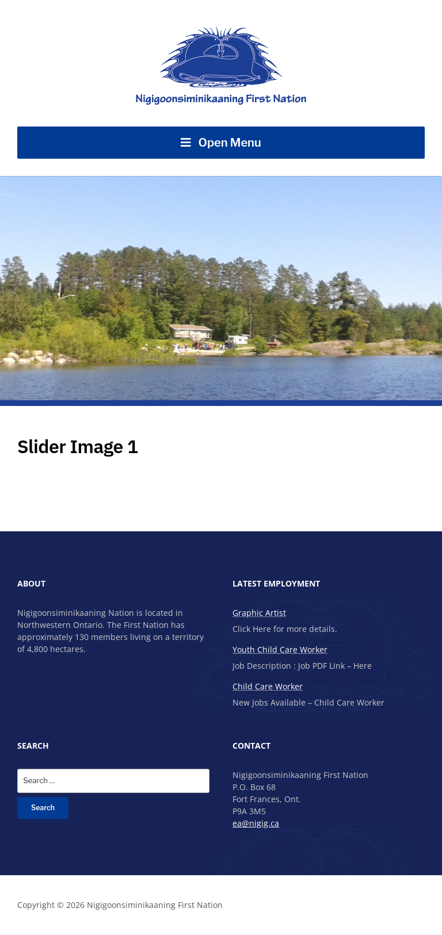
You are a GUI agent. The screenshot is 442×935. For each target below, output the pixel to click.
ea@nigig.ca (256, 823)
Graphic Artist (259, 612)
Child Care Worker (268, 686)
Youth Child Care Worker (280, 649)
